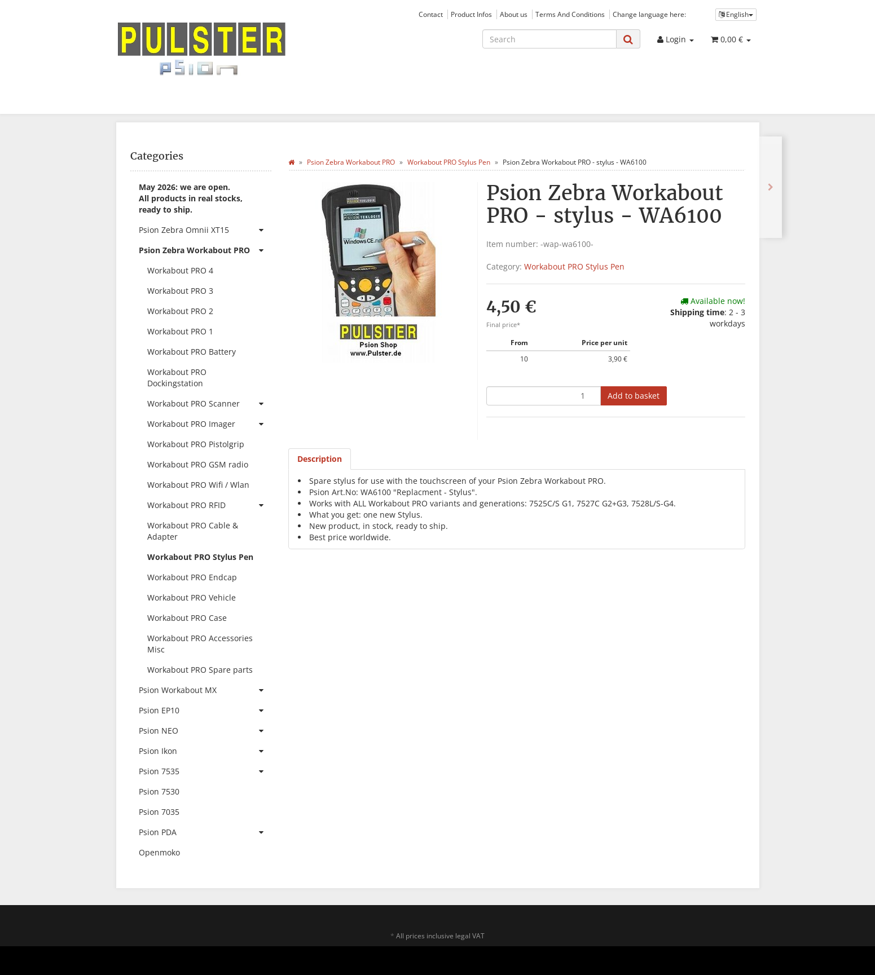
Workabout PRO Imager (209, 424)
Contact (431, 14)
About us (513, 14)
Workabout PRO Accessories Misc (200, 644)
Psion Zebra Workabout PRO (205, 250)
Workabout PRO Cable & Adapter (192, 531)
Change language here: (649, 14)
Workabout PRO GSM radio (197, 464)
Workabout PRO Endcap (192, 577)
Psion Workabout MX (205, 690)
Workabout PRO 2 (180, 311)
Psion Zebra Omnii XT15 (205, 230)
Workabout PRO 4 (180, 270)
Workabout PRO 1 (180, 331)
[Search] (549, 38)
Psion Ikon (205, 751)
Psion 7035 (159, 811)
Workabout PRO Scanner (209, 404)
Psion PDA (205, 832)
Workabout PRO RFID (209, 505)
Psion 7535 (205, 771)
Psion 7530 (159, 791)
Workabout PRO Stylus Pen (574, 266)
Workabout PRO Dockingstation (176, 378)
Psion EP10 (205, 710)
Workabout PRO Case (187, 617)
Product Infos (471, 14)
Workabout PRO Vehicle (191, 597)
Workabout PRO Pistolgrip (195, 444)
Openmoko (159, 852)
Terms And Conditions (570, 14)
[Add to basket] (633, 395)
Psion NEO (205, 731)
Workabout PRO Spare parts (200, 669)
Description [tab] (319, 458)
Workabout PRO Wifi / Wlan (198, 484)
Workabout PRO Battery (191, 351)
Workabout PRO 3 (180, 290)
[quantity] (543, 395)
